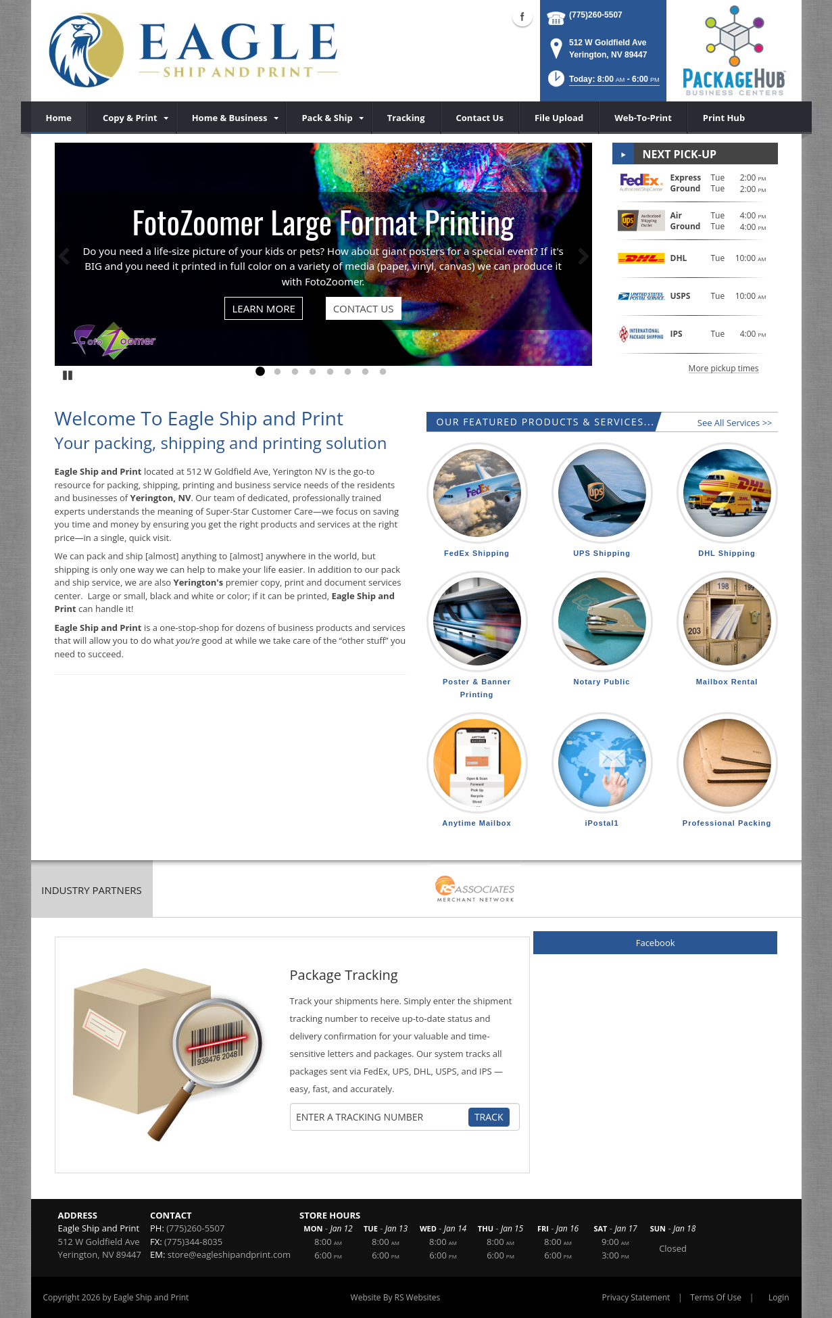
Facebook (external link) (522, 16)
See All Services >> (735, 423)
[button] (602, 82)
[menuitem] (131, 117)
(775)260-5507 (595, 15)
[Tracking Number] (380, 1117)
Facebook (655, 943)
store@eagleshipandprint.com (229, 1254)
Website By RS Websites (396, 1297)
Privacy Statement (636, 1297)
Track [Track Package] (489, 1116)
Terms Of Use (715, 1297)
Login (778, 1297)
